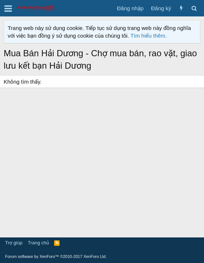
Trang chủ (38, 242)
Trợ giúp (13, 242)
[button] (8, 8)
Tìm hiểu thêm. (149, 36)
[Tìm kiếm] (194, 8)
